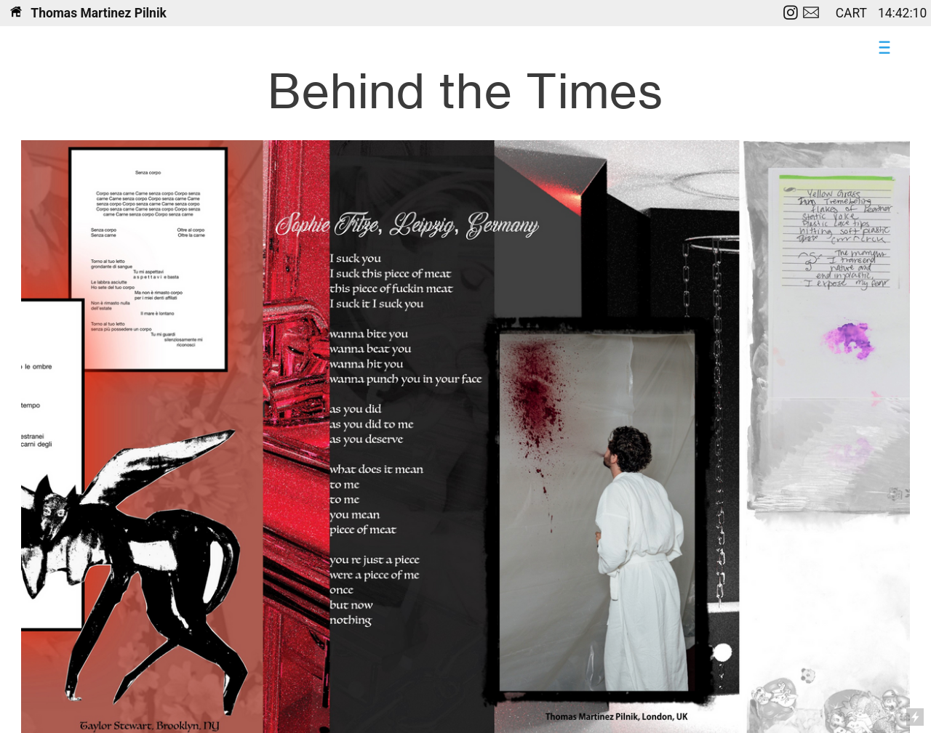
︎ (790, 13)
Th (27, 13)
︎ (811, 13)
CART (853, 13)
